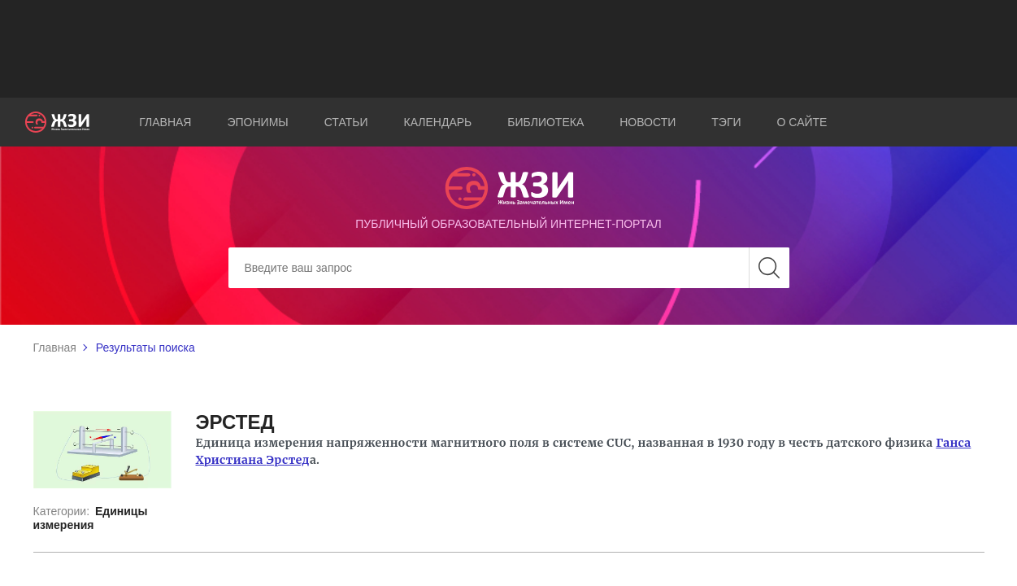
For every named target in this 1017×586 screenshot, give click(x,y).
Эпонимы (257, 122)
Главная (165, 122)
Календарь (438, 122)
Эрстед (287, 460)
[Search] (508, 267)
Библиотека (545, 122)
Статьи (346, 122)
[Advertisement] (509, 49)
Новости (647, 122)
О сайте (802, 122)
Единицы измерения (90, 518)
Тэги (726, 122)
